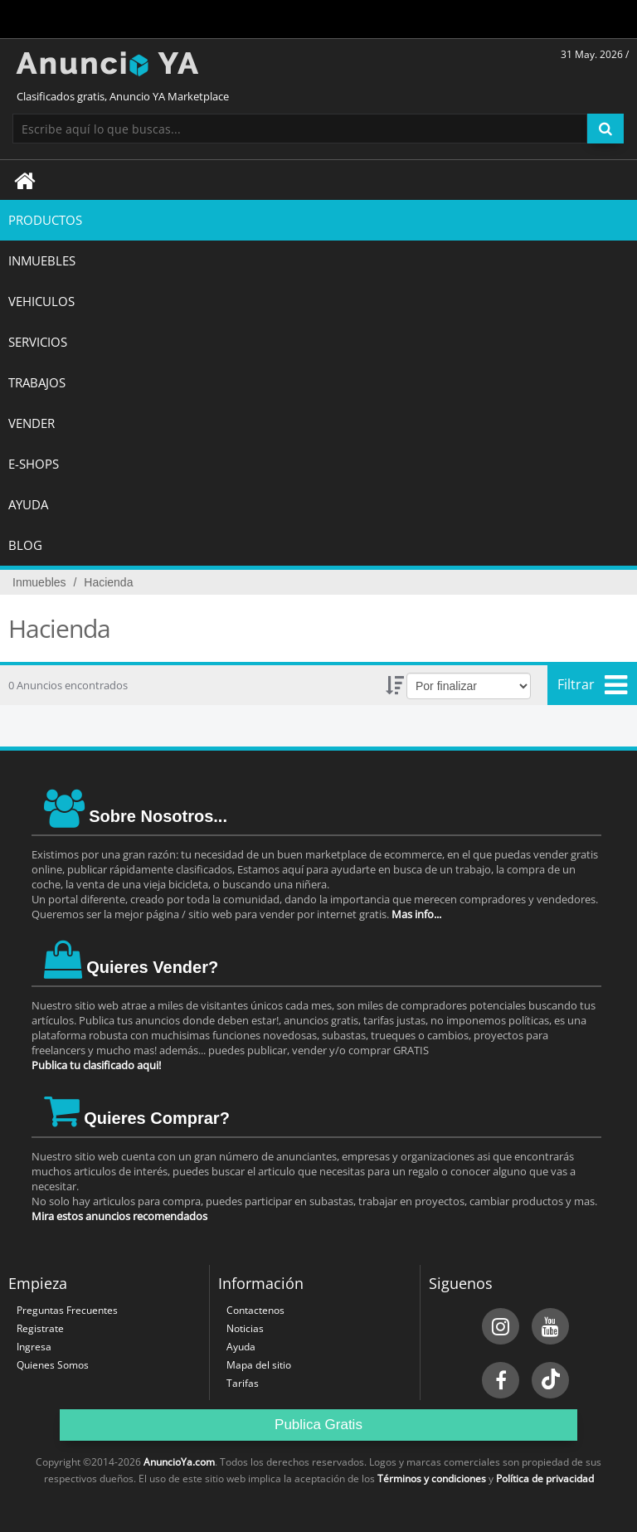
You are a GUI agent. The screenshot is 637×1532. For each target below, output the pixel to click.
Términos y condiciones (431, 1478)
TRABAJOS (37, 382)
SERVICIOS (37, 341)
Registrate (40, 1328)
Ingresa (34, 1347)
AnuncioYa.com (179, 1462)
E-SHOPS (33, 463)
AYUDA (28, 504)
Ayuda (240, 1347)
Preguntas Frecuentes (67, 1310)
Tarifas (242, 1383)
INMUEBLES (41, 260)
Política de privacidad (545, 1478)
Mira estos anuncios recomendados (119, 1216)
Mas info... (416, 914)
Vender (31, 423)
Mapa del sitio (258, 1365)
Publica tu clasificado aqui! (96, 1065)
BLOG (25, 545)
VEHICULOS (41, 301)
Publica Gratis (318, 1424)
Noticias (245, 1328)
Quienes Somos (53, 1365)
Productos (45, 220)
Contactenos (255, 1310)
